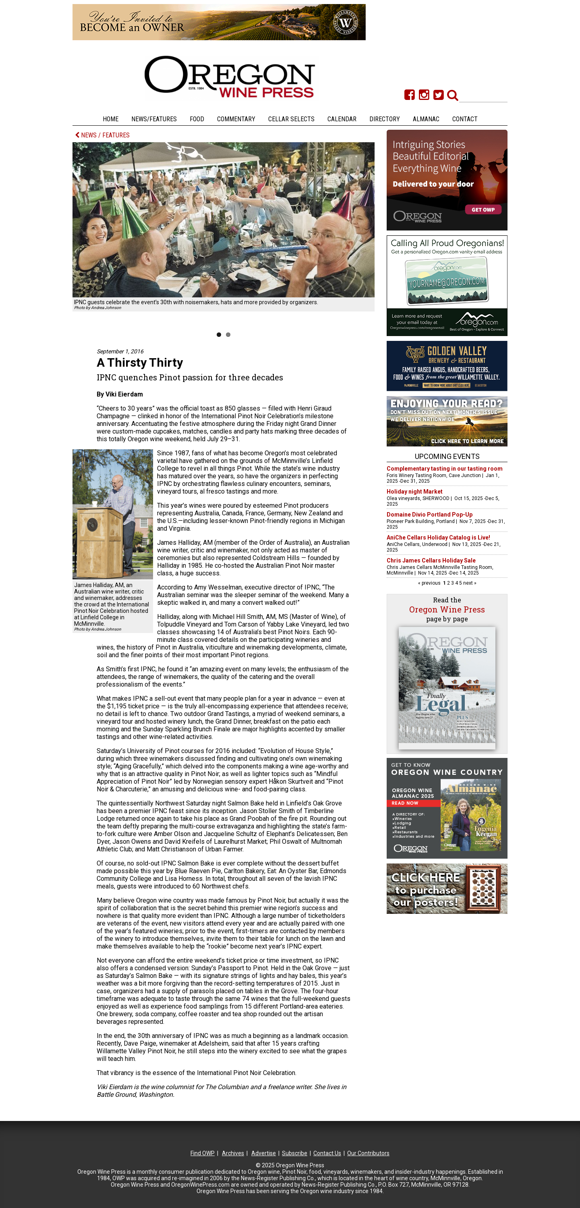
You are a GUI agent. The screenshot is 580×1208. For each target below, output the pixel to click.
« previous (430, 583)
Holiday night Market (415, 491)
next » (469, 583)
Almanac (426, 119)
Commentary (236, 119)
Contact (465, 119)
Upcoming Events (447, 456)
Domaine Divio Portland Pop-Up (429, 514)
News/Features (154, 119)
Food (197, 119)
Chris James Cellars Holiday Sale (431, 560)
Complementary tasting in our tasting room (445, 468)
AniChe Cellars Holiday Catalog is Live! (438, 537)
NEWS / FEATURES (102, 135)
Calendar (341, 119)
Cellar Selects (291, 119)
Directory (384, 119)
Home (110, 119)
